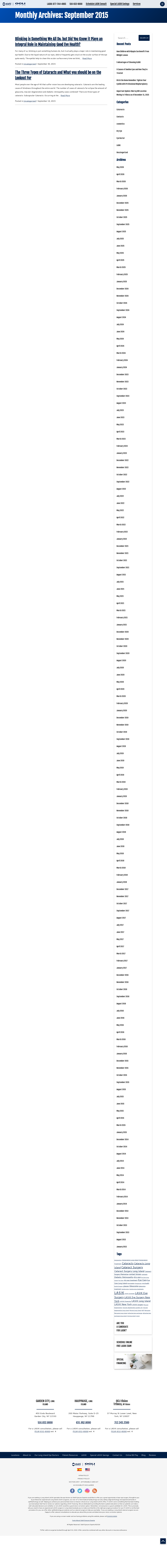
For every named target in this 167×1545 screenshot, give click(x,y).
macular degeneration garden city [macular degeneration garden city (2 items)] (133, 1307)
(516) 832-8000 (42, 1431)
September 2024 (123, 310)
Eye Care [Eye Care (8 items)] (142, 1280)
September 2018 (123, 825)
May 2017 (120, 939)
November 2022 (122, 467)
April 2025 (120, 260)
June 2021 (120, 589)
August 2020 (121, 660)
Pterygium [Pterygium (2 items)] (147, 1310)
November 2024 (123, 296)
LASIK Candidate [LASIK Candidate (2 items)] (130, 1293)
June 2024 (120, 331)
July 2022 (120, 496)
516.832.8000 (45, 1422)
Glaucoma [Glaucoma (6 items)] (133, 1286)
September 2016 (123, 996)
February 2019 (122, 789)
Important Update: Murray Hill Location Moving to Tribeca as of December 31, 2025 (133, 93)
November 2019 (122, 725)
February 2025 (122, 274)
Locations (15, 1455)
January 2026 (122, 196)
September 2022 (123, 482)
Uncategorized (30, 63)
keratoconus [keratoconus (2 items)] (125, 1289)
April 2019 (120, 775)
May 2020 (120, 682)
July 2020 (120, 667)
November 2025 (122, 210)
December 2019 (122, 718)
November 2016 (122, 982)
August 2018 (121, 832)
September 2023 (123, 396)
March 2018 (121, 868)
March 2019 (121, 782)
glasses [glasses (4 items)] (126, 1286)
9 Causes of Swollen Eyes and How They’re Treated (132, 71)
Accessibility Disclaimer (83, 1485)
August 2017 (121, 918)
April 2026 (120, 174)
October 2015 (122, 1075)
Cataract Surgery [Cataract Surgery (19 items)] (132, 1267)
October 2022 (122, 474)
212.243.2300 (121, 1422)
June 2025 (120, 246)
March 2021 (121, 610)
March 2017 (121, 953)
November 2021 (122, 553)
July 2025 (120, 239)
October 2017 (122, 903)
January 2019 (122, 796)
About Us (27, 1455)
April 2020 (120, 689)
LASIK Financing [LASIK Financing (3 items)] (125, 1301)
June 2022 (120, 503)
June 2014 (120, 1168)
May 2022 (120, 510)
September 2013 (123, 1232)
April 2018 (120, 860)
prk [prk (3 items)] (143, 1310)
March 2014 (121, 1189)
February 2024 (122, 360)
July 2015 (120, 1096)
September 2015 (123, 1082)
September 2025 (123, 224)
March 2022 (121, 524)
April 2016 (120, 1032)
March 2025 (121, 267)
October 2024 (122, 303)
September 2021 (123, 567)
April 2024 (120, 346)
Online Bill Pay (132, 1455)
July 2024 (120, 324)
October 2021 (122, 560)
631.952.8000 (83, 1422)
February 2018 (122, 875)
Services (136, 3)
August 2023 (121, 403)
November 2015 (122, 1068)
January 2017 (122, 968)
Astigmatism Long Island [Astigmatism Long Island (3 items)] (130, 1260)
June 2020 (120, 675)
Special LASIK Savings (119, 4)
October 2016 (122, 989)
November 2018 (122, 810)
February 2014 (122, 1197)
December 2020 (123, 632)
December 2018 (122, 803)
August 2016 (121, 1003)
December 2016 (122, 975)
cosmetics (121, 124)
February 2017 (122, 961)
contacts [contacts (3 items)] (144, 1274)
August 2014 (121, 1154)
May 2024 (120, 339)
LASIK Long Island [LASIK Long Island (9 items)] (141, 1301)
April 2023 (120, 432)
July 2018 (120, 839)
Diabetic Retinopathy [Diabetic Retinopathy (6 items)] (123, 1277)
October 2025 (122, 217)
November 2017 (122, 896)
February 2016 (122, 1046)
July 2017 (120, 925)
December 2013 (122, 1211)
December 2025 (122, 203)
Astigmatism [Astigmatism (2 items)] (118, 1260)
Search (144, 37)
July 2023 (120, 410)
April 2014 (120, 1182)
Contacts (120, 117)
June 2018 (120, 846)
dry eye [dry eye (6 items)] (137, 1277)
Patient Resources (70, 1455)
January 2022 (122, 539)
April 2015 (120, 1118)
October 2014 (122, 1146)
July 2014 (120, 1161)
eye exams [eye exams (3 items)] (131, 1283)
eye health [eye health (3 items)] (145, 1283)
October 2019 (122, 732)
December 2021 (122, 546)
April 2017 (120, 946)
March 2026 (121, 181)
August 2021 (121, 575)
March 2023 (121, 439)
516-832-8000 (76, 4)
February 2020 (122, 703)
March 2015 (121, 1125)
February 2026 (122, 188)
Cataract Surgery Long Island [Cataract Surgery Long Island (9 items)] (129, 1271)
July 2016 (120, 1011)
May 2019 (120, 768)
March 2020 (121, 696)
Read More (87, 58)
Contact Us (117, 1455)
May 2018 (120, 853)
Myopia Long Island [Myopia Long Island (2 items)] (135, 1310)
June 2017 (120, 932)
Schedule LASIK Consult (96, 4)
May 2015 (120, 1111)
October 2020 (122, 646)
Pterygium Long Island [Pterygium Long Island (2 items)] (120, 1313)
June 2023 (120, 417)
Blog (143, 1455)
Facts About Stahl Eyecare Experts (83, 1520)
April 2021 (120, 603)
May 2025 (120, 253)
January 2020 (122, 710)
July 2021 (120, 582)
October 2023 (122, 389)
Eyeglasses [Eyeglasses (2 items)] (138, 1283)
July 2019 (120, 753)
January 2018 (122, 882)
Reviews (152, 1455)
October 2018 (122, 818)
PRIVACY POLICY (84, 1479)
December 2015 (122, 1061)
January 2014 (122, 1204)
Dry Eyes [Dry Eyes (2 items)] (121, 1280)
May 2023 (120, 424)
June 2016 (120, 1018)
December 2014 (123, 1139)
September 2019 (123, 739)
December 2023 (122, 374)
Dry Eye (119, 131)
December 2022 (122, 460)
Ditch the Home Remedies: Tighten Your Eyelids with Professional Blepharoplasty (132, 82)
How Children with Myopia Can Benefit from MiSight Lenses (133, 53)
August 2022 (121, 489)
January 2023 (122, 453)
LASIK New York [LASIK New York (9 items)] (123, 1304)
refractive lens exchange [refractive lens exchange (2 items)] (135, 1313)
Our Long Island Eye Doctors (46, 1455)
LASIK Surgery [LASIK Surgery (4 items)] (137, 1304)
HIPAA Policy (84, 1475)
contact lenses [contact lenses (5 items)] (135, 1274)
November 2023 (122, 382)
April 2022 (120, 517)
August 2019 (121, 746)
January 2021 (122, 625)
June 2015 (120, 1104)
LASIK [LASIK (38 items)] (119, 1292)
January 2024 (122, 367)
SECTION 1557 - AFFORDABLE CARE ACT (83, 1482)
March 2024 (121, 353)
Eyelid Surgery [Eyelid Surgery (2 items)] (118, 1286)
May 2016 (120, 1025)
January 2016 (122, 1054)
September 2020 (123, 653)
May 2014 (120, 1175)
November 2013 (122, 1218)
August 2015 (121, 1089)
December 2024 (123, 289)
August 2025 (121, 231)
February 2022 (122, 532)
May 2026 (120, 167)
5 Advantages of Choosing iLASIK (129, 62)
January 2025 (122, 281)
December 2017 (122, 889)
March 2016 (121, 1039)
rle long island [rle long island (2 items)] (131, 1316)
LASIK (118, 145)
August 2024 (121, 317)
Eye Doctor (121, 138)
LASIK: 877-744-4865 (56, 4)
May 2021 (120, 596)
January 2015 (122, 1132)
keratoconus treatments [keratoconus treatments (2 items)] (136, 1289)
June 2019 (120, 760)
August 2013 (121, 1239)
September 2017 (123, 911)
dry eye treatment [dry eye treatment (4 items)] (131, 1280)
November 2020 (123, 639)
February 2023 (122, 446)
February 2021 (122, 617)
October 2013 (122, 1225)
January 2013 (122, 1247)
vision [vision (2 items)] (138, 1316)
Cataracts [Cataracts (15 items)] (127, 1263)
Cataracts (120, 109)
